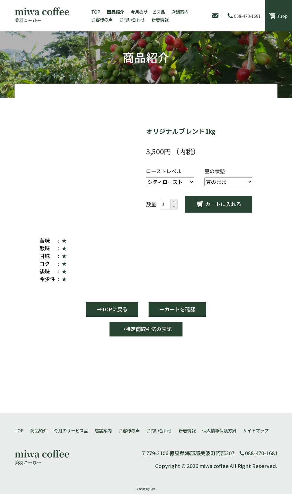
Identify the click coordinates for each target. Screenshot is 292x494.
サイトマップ (256, 430)
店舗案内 (179, 12)
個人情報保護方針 (219, 430)
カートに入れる (223, 203)
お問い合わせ (132, 19)
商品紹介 (115, 12)
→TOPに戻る (112, 309)
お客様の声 (102, 19)
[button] (173, 201)
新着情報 (160, 19)
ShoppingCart (146, 489)
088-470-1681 (261, 453)
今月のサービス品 (148, 12)
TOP (95, 12)
